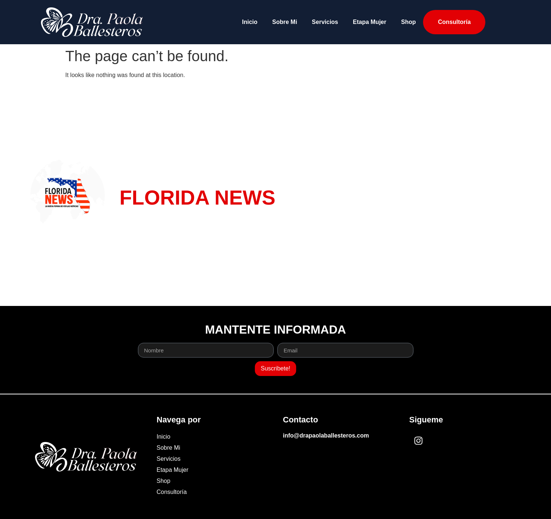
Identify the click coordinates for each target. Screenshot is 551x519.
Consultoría (454, 22)
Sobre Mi (284, 22)
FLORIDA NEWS (197, 197)
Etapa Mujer (370, 22)
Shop (408, 22)
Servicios (325, 22)
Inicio (249, 22)
